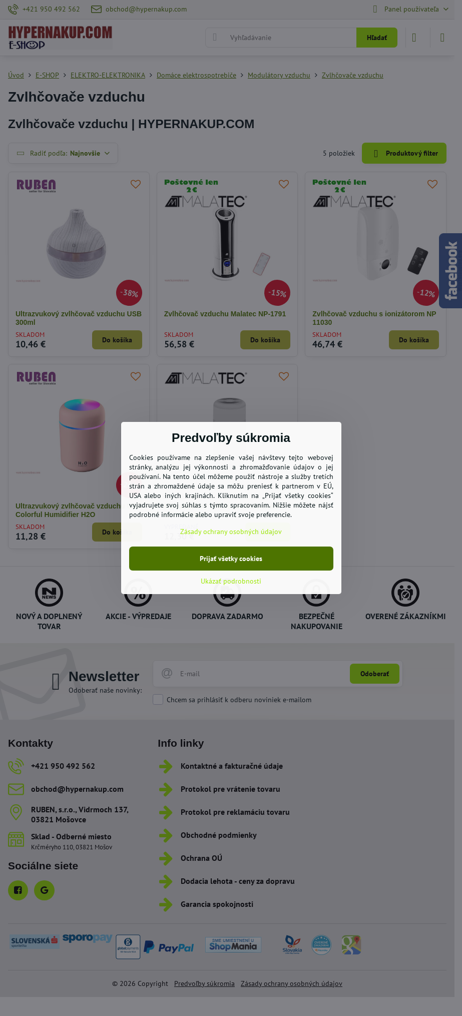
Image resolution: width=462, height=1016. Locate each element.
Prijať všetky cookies (231, 558)
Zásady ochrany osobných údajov (231, 531)
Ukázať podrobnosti (231, 581)
